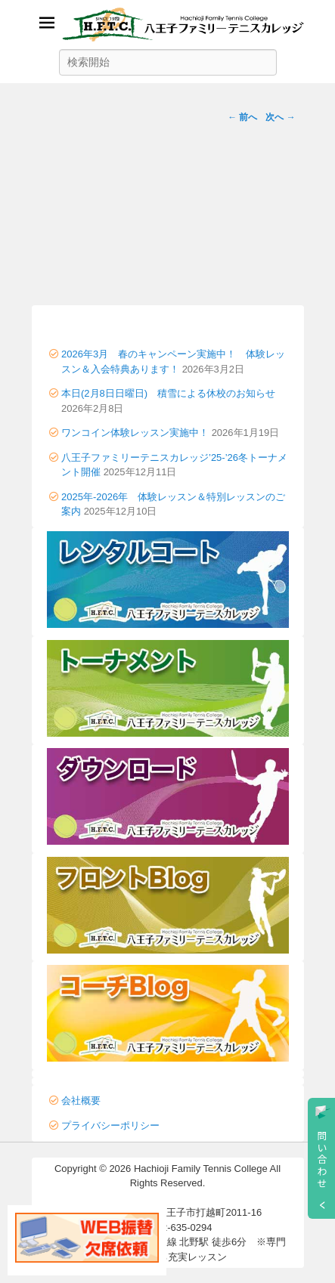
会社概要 (81, 1100)
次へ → (280, 117)
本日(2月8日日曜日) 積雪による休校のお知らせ (168, 393)
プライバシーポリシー (110, 1125)
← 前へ (242, 117)
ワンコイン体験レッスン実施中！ (135, 432)
